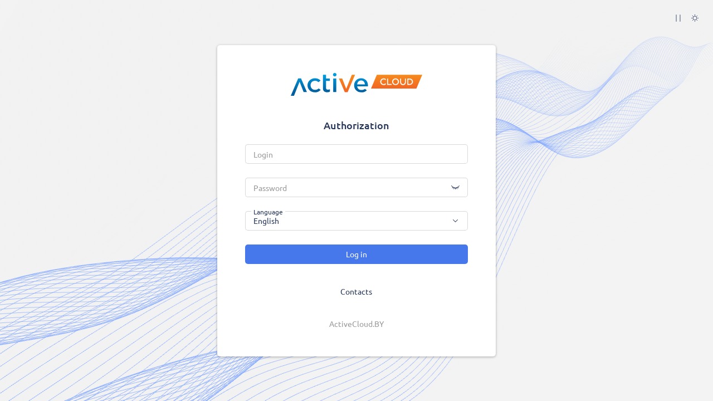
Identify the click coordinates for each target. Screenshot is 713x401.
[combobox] (356, 221)
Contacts (356, 291)
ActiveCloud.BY (356, 324)
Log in (356, 254)
